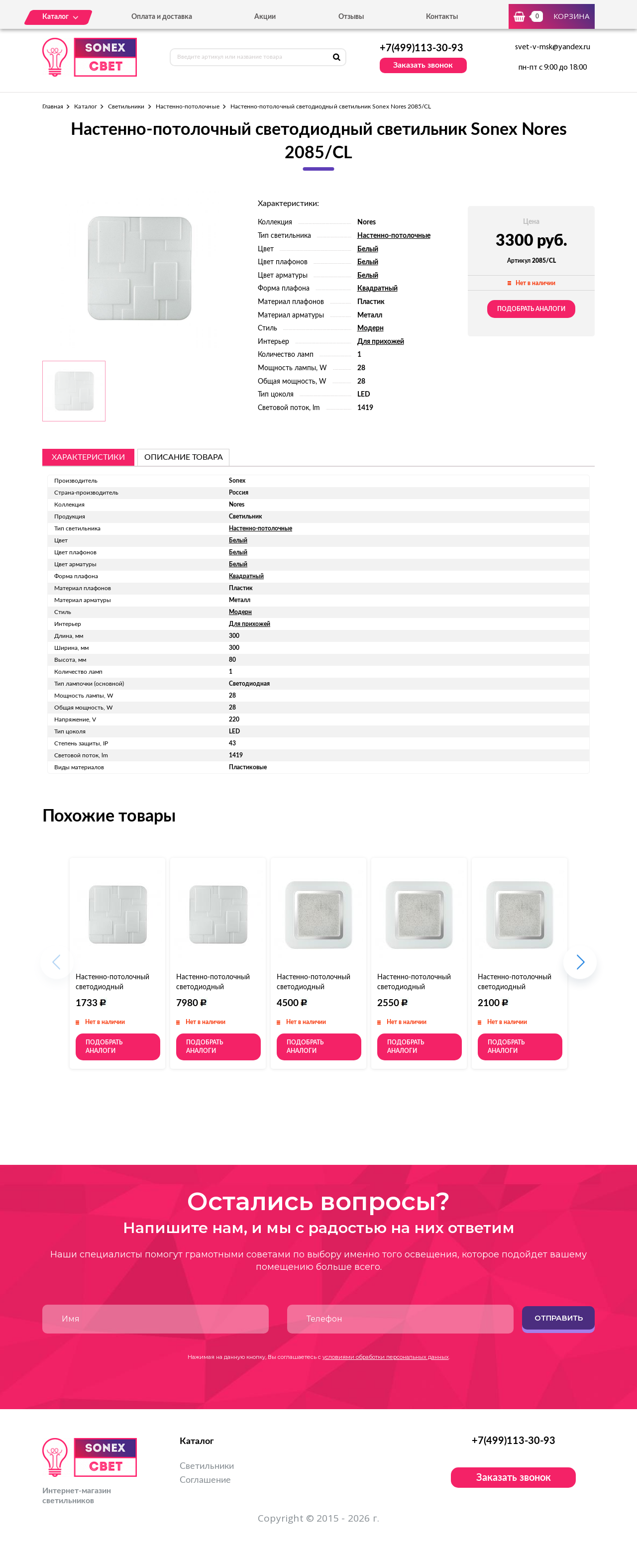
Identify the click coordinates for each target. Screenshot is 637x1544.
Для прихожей (380, 341)
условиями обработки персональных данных (385, 1356)
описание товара (183, 457)
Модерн (370, 328)
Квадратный (377, 288)
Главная (52, 106)
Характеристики (88, 457)
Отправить (558, 1318)
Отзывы (351, 16)
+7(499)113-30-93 (421, 48)
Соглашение (205, 1480)
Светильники (126, 106)
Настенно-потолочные (187, 106)
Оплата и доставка (161, 16)
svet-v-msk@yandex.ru (552, 47)
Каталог (85, 106)
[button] (580, 967)
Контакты (442, 16)
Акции (265, 16)
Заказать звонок (423, 65)
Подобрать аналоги (531, 309)
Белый (367, 249)
